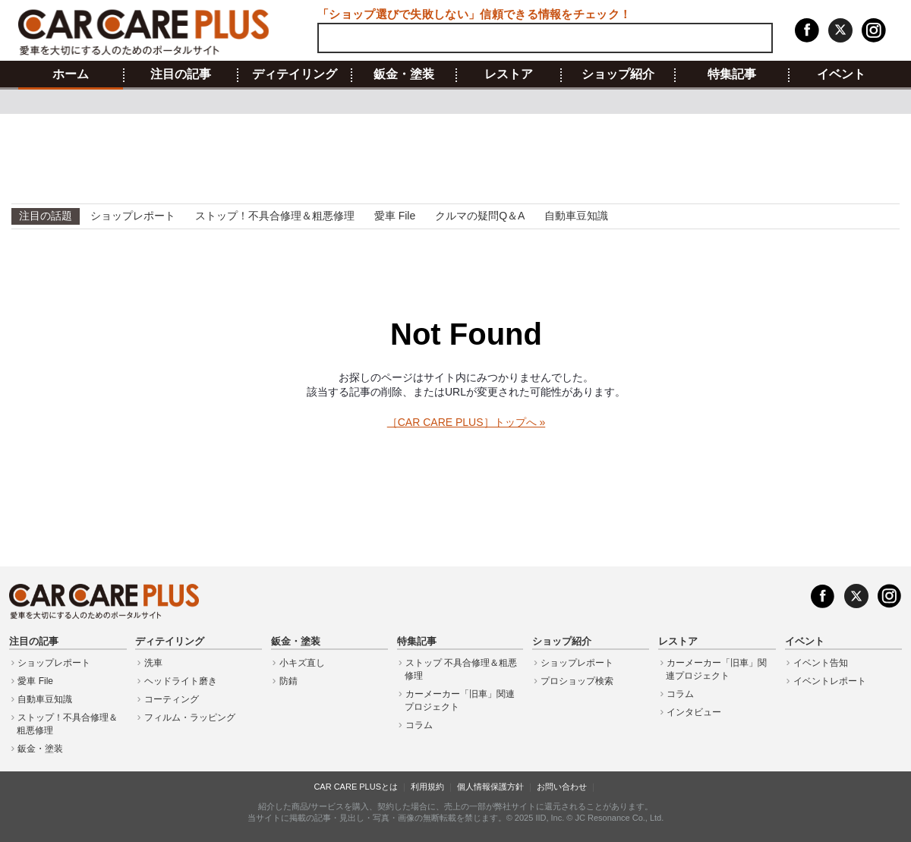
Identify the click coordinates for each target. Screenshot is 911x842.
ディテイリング (294, 74)
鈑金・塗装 (404, 74)
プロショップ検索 (577, 681)
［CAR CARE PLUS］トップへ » (466, 422)
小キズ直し (302, 663)
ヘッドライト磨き (180, 681)
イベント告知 (820, 663)
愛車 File (394, 216)
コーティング (171, 699)
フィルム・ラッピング (189, 717)
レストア (508, 74)
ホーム (70, 74)
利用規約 (427, 786)
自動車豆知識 (576, 216)
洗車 (153, 663)
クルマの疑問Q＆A (480, 216)
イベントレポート (829, 681)
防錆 (288, 681)
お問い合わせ (562, 786)
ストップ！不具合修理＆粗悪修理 (275, 216)
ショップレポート (132, 216)
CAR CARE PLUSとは (356, 786)
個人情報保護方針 (490, 786)
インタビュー (694, 712)
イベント (841, 74)
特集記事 (732, 74)
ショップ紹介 (618, 74)
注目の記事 (180, 74)
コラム (419, 725)
